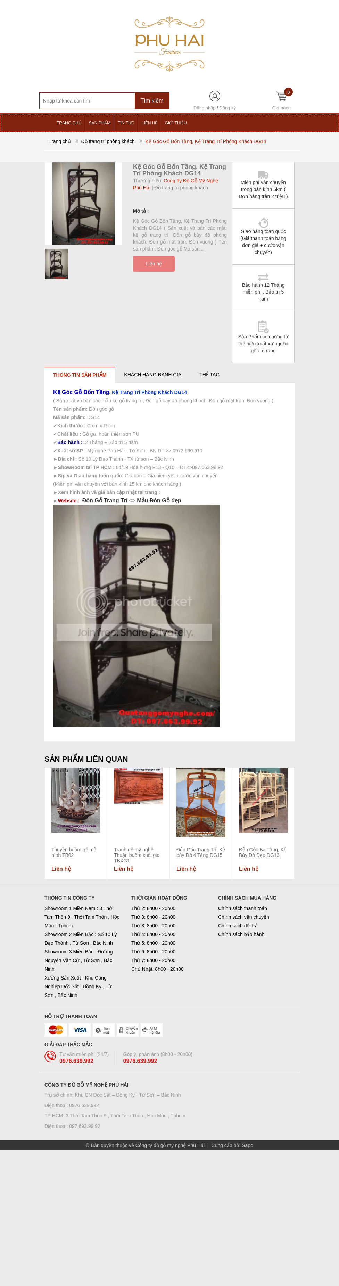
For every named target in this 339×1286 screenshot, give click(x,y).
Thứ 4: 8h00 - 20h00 (153, 934)
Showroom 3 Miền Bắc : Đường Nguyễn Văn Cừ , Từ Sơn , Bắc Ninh (78, 960)
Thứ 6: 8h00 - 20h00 (153, 952)
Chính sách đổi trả (238, 925)
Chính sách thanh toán (242, 908)
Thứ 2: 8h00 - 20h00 (153, 908)
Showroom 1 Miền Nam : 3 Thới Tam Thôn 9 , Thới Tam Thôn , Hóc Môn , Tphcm (81, 917)
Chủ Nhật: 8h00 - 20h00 (157, 969)
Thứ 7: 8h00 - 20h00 (153, 960)
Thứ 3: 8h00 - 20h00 (153, 917)
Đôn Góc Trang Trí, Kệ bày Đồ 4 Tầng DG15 (200, 852)
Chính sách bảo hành (241, 934)
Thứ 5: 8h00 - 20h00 (153, 943)
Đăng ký (227, 107)
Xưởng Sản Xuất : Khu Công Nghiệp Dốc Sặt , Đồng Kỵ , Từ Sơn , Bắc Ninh (77, 986)
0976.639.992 (76, 1061)
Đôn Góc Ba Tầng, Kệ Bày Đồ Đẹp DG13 (263, 852)
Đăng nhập (204, 107)
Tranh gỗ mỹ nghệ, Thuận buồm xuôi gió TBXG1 (136, 855)
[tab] (79, 375)
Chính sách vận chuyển (243, 917)
